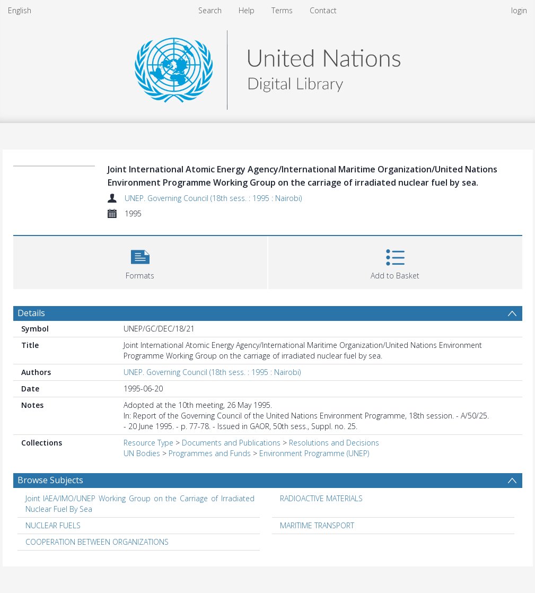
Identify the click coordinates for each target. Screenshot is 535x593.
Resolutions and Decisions (334, 443)
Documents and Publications (231, 443)
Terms (282, 10)
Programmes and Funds (210, 453)
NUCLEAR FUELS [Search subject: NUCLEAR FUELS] (53, 525)
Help (247, 10)
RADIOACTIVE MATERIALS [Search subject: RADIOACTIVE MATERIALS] (321, 498)
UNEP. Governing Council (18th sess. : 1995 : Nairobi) (213, 198)
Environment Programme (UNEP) (314, 453)
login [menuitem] (519, 10)
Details (31, 313)
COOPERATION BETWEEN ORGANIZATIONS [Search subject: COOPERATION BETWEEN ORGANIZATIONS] (97, 542)
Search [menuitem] (210, 10)
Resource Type (148, 443)
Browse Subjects (50, 480)
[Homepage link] (267, 67)
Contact (323, 10)
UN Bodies (142, 453)
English (19, 10)
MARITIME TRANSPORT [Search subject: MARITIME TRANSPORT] (317, 525)
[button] (140, 261)
